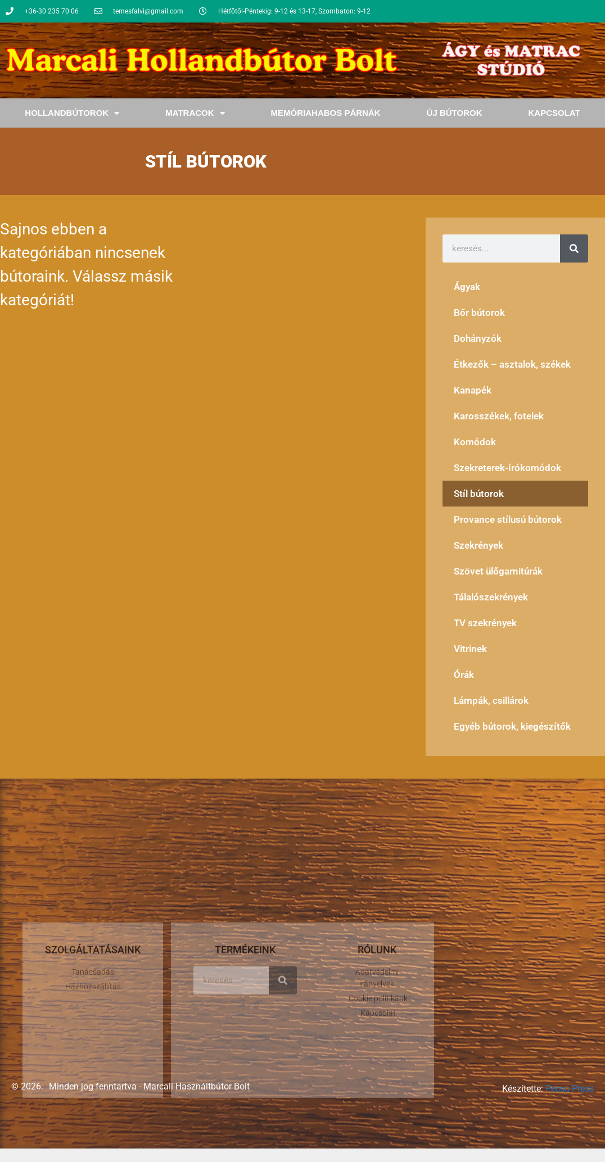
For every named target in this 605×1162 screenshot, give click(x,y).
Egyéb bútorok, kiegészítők (512, 726)
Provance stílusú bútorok (508, 519)
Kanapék (472, 390)
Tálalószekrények (491, 597)
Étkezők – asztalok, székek (512, 364)
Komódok (475, 441)
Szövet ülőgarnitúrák (498, 571)
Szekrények (478, 545)
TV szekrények (485, 623)
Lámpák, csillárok (491, 700)
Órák (464, 674)
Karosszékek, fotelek (499, 416)
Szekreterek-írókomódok (507, 467)
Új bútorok (454, 112)
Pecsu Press (569, 1088)
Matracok (194, 113)
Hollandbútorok (72, 113)
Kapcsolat (554, 112)
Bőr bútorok (479, 312)
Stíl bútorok (479, 493)
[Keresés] (574, 248)
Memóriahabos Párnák (326, 112)
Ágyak (467, 286)
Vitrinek (470, 648)
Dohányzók (478, 338)
